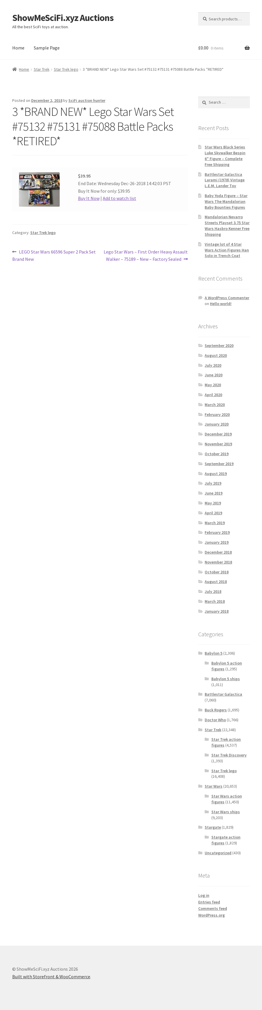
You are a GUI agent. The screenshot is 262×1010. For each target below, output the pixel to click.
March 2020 (215, 404)
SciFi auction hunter (86, 100)
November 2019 (218, 443)
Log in (203, 895)
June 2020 (213, 375)
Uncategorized (218, 852)
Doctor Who (215, 719)
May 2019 (213, 503)
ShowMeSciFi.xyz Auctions (63, 18)
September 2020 (219, 345)
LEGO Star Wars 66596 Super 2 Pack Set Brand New (54, 255)
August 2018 (216, 581)
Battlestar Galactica (223, 694)
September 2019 (219, 463)
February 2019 (217, 532)
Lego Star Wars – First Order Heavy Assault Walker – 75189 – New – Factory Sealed (145, 255)
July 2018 (213, 591)
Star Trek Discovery (229, 755)
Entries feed (209, 902)
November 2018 (218, 562)
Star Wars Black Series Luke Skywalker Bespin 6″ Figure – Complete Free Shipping (225, 155)
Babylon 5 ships (225, 678)
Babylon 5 (213, 653)
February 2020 (217, 414)
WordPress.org (211, 915)
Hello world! (220, 303)
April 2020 (213, 394)
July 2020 (213, 365)
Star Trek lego (66, 69)
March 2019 (215, 522)
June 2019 (213, 493)
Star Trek (41, 69)
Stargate (213, 827)
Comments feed (212, 908)
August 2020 (216, 355)
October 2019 (217, 453)
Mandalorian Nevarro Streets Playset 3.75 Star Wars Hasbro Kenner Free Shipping (227, 225)
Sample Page (47, 48)
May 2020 (213, 384)
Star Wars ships (225, 811)
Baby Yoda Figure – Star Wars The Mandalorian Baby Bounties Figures (226, 201)
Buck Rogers (216, 710)
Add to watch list (119, 198)
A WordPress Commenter (227, 297)
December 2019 (218, 434)
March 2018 (215, 601)
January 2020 (217, 424)
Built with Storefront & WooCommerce (51, 976)
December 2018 (218, 552)
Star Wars (213, 786)
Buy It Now (89, 198)
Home (18, 48)
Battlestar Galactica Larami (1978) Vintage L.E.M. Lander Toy (225, 180)
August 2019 (216, 473)
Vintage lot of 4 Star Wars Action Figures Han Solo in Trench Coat (227, 250)
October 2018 (217, 572)
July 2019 (213, 483)
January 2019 (217, 542)
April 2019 (213, 512)
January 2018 (217, 611)
